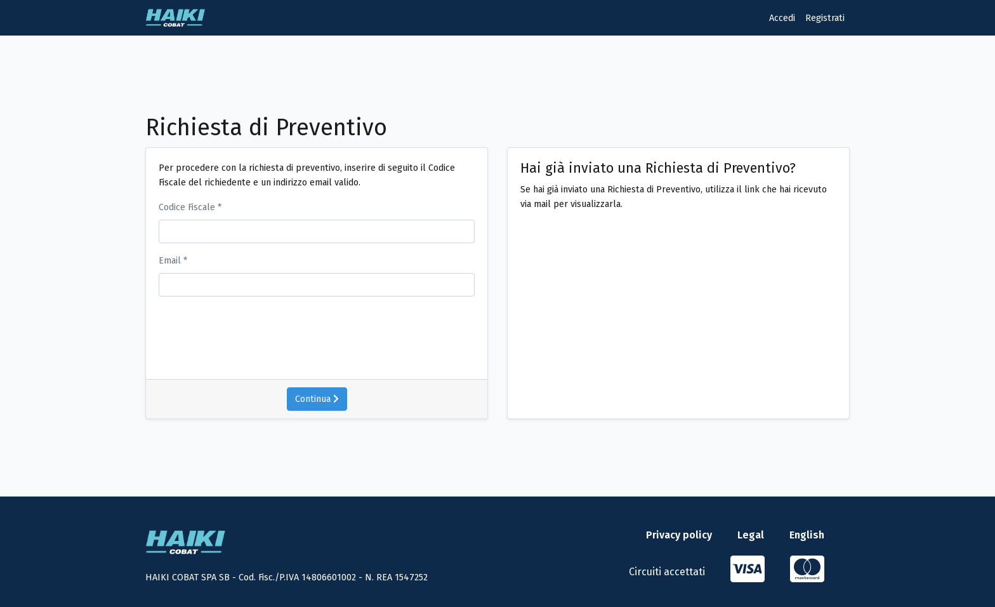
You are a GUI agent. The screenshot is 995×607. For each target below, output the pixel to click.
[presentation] (283, 331)
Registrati (825, 18)
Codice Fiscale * (190, 207)
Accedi (782, 18)
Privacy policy (679, 535)
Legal (750, 535)
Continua (317, 399)
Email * (173, 260)
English (806, 535)
